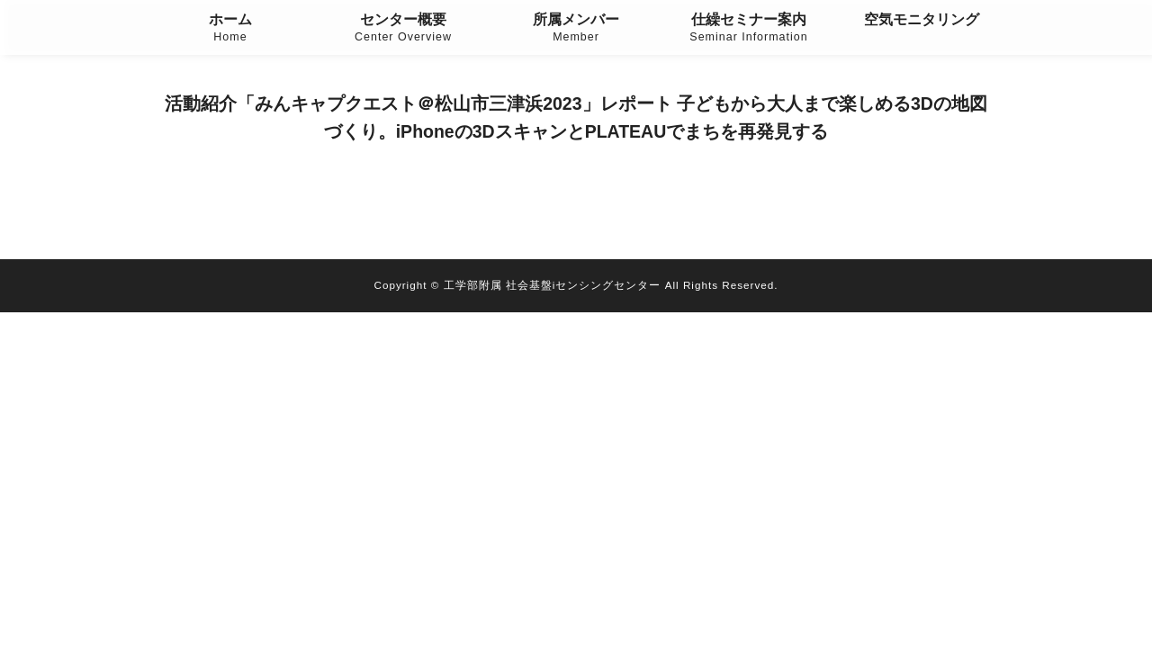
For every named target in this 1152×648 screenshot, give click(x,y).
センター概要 (403, 29)
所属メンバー (576, 29)
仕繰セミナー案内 (748, 29)
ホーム (230, 29)
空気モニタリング (921, 19)
